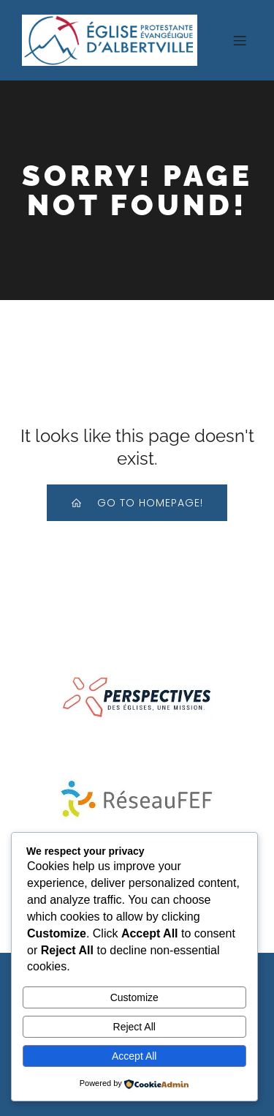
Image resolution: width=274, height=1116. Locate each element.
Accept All (134, 1056)
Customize (134, 997)
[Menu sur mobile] (239, 40)
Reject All (134, 1027)
